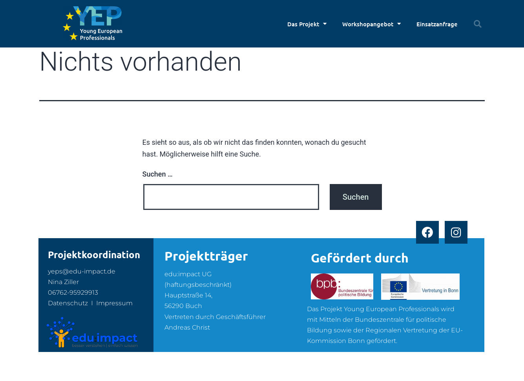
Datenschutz (68, 303)
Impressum (114, 303)
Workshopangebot (371, 24)
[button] (478, 24)
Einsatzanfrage (437, 24)
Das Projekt (307, 24)
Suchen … (157, 174)
